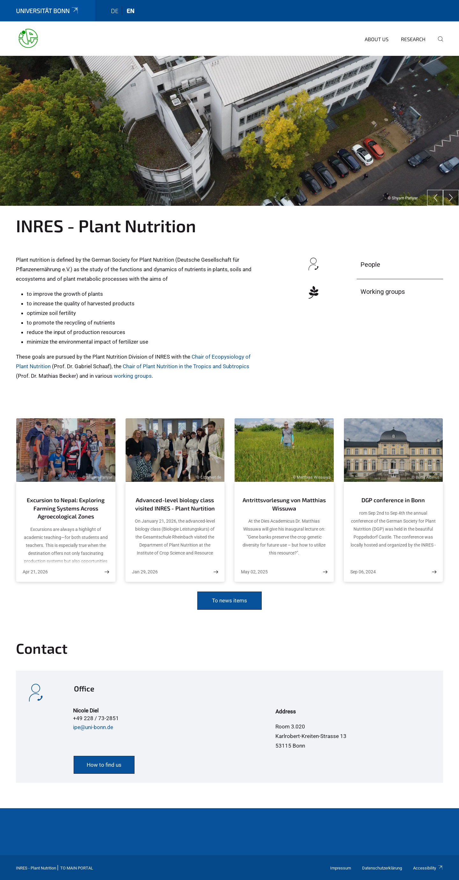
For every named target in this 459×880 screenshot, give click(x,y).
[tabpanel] (229, 131)
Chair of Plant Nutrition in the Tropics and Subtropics (186, 366)
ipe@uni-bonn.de (93, 727)
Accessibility (428, 868)
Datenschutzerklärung (382, 868)
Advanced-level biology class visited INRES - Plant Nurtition (175, 504)
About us (377, 39)
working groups (132, 376)
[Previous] (435, 198)
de (115, 10)
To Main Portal (76, 868)
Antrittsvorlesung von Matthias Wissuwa (284, 504)
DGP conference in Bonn (393, 499)
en (131, 10)
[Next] (451, 198)
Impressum (340, 868)
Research (413, 39)
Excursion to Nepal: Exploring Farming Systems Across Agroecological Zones (66, 508)
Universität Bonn (47, 10)
